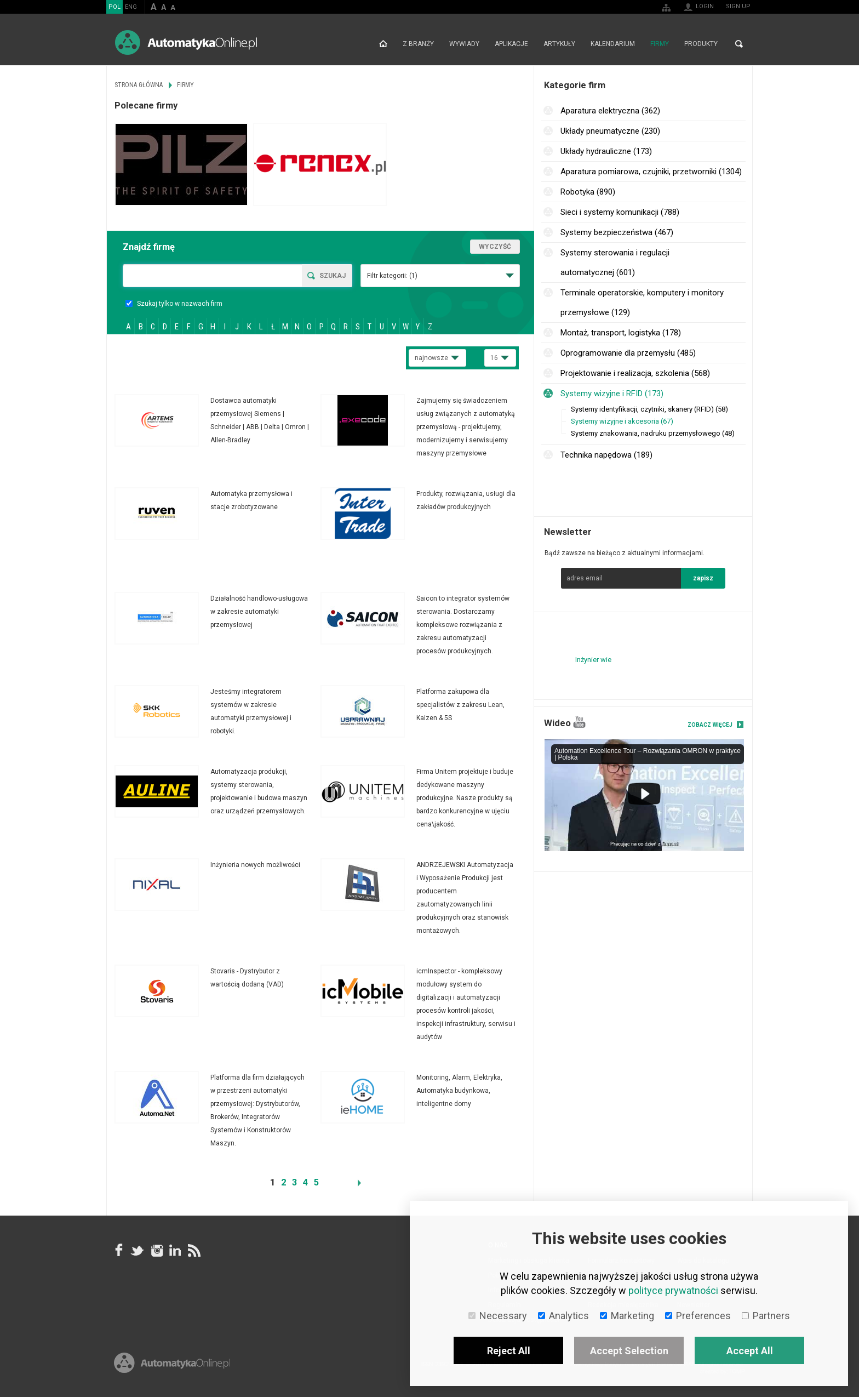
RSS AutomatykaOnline (193, 1250)
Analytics (563, 1315)
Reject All (508, 1350)
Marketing (627, 1315)
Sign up (738, 6)
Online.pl (172, 1363)
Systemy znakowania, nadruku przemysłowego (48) (653, 433)
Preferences (698, 1315)
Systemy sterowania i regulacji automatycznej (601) (614, 262)
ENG (131, 6)
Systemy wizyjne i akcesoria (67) (622, 421)
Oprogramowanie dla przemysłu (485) (628, 353)
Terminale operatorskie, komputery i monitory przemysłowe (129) (642, 302)
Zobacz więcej (710, 725)
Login (705, 6)
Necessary (497, 1315)
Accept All (749, 1350)
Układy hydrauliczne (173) (606, 151)
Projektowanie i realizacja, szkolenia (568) (635, 373)
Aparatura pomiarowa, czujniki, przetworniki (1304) (651, 171)
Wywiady (464, 44)
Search (739, 44)
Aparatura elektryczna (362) (610, 111)
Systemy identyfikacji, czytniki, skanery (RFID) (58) (649, 409)
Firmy (659, 44)
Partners (766, 1315)
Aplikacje (511, 44)
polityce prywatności (673, 1290)
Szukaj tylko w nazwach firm (173, 303)
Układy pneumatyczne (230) (610, 131)
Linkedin (175, 1250)
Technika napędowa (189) (606, 455)
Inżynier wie (593, 659)
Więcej (217, 420)
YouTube (579, 722)
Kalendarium (613, 44)
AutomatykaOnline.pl (186, 42)
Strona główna (383, 44)
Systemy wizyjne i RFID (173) (611, 393)
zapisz (703, 578)
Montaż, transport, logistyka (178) (620, 333)
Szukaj (332, 276)
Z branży (418, 44)
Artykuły (559, 44)
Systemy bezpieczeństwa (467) (616, 232)
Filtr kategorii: (392, 276)
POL (114, 6)
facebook (119, 1250)
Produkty (701, 44)
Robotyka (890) (587, 192)
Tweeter (137, 1250)
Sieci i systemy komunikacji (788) (619, 212)
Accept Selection (629, 1350)
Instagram (156, 1250)
